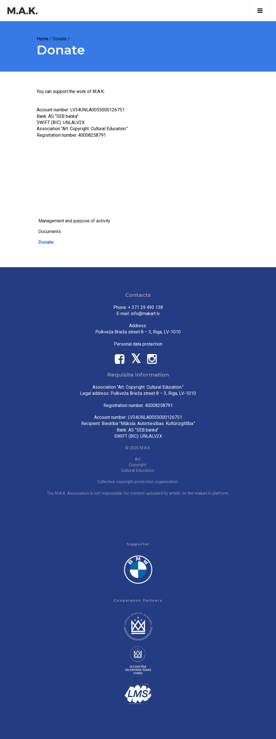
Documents (49, 231)
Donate (45, 242)
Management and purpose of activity (74, 221)
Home (42, 38)
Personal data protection (138, 344)
